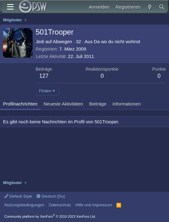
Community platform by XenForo (50, 216)
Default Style (18, 196)
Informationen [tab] (126, 103)
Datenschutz (60, 205)
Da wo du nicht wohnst (117, 41)
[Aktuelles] (149, 7)
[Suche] (162, 7)
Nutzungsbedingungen (24, 205)
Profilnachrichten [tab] (20, 103)
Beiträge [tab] (97, 103)
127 (44, 76)
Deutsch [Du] (51, 196)
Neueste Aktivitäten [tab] (63, 103)
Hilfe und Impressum (93, 205)
